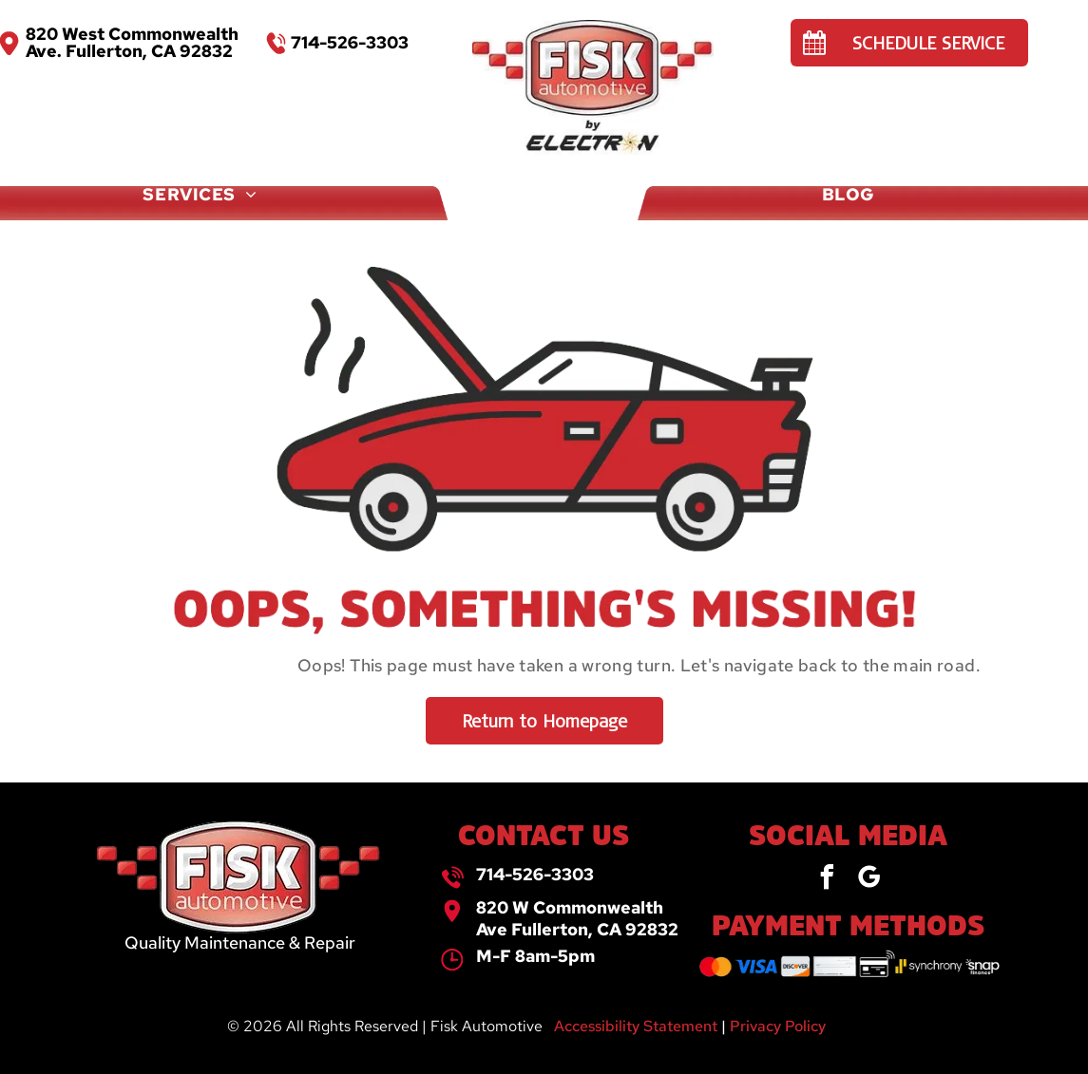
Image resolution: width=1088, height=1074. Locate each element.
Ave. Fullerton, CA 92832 (129, 51)
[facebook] (827, 879)
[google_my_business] (868, 879)
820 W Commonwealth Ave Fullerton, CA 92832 (577, 918)
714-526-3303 (535, 874)
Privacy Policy (778, 1026)
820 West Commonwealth (132, 34)
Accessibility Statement (635, 1026)
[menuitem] (89, 162)
